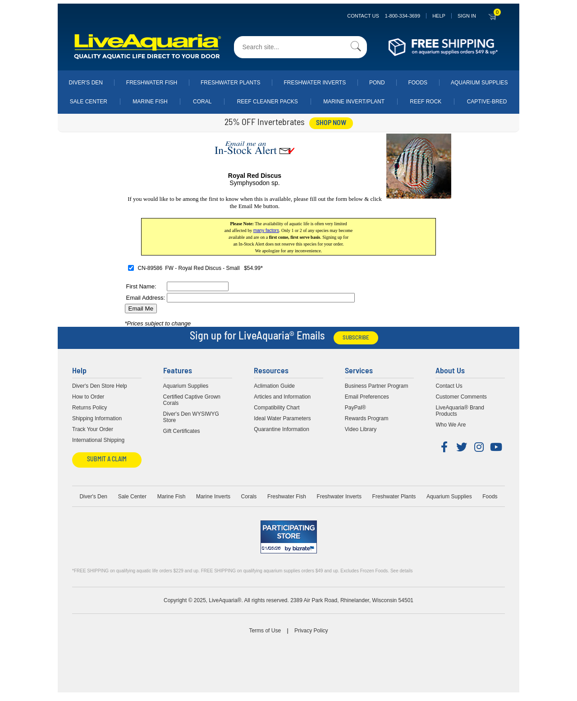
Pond (377, 82)
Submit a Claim (107, 459)
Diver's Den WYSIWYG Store (191, 417)
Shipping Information (97, 418)
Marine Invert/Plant (354, 101)
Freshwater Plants (231, 82)
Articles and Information (282, 397)
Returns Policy (89, 407)
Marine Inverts (213, 496)
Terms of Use (265, 630)
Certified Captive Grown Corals (191, 400)
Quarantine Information (281, 429)
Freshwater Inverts (315, 82)
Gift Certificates (181, 431)
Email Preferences (367, 397)
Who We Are (450, 425)
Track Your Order (92, 429)
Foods (417, 82)
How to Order (88, 397)
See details (401, 570)
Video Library (361, 429)
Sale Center (88, 101)
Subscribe (356, 338)
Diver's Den (86, 82)
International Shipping (98, 440)
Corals (249, 496)
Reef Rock (425, 101)
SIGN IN (467, 16)
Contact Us (383, 16)
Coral (202, 101)
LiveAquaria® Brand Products (459, 410)
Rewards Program (367, 418)
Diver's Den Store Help (99, 386)
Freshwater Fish (151, 82)
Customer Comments (460, 397)
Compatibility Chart (276, 407)
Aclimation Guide (274, 386)
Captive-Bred (487, 101)
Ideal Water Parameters (282, 418)
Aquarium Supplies (479, 82)
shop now (331, 123)
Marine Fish (150, 101)
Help (438, 16)
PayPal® (355, 407)
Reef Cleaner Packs (267, 101)
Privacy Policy (311, 630)
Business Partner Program (376, 386)
